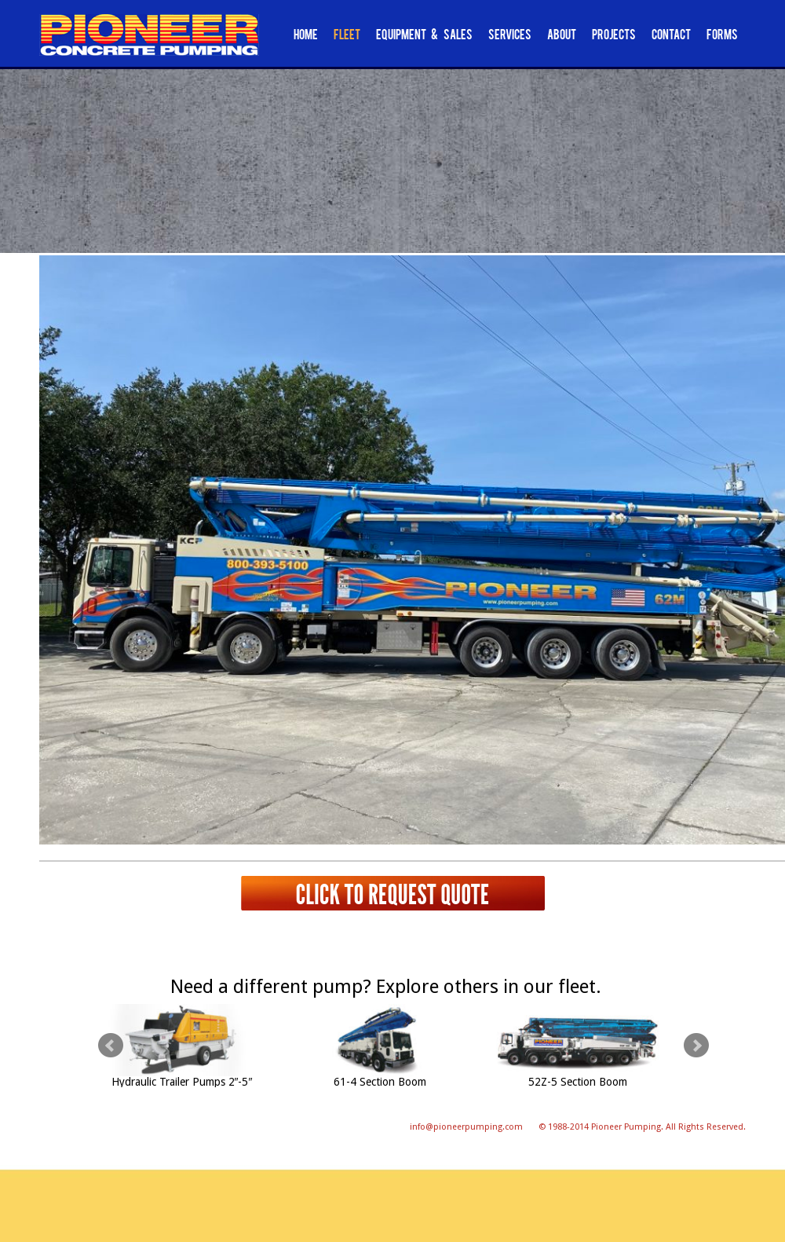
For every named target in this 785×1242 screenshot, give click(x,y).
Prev (110, 1045)
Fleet (347, 36)
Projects (614, 36)
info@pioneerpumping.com (466, 1127)
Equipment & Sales (424, 36)
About (561, 36)
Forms (722, 36)
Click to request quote (392, 893)
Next (696, 1045)
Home (306, 36)
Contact (671, 36)
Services (509, 36)
